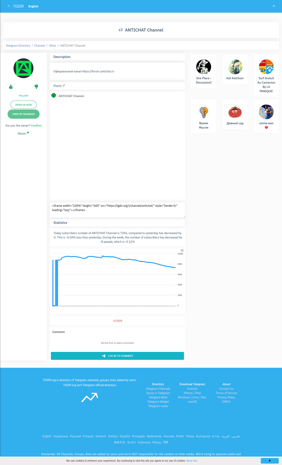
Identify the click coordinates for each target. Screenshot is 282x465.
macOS (192, 401)
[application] (117, 279)
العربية (225, 436)
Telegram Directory (18, 45)
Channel (39, 45)
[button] (181, 250)
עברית (216, 436)
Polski (180, 436)
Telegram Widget (158, 401)
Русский (75, 436)
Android (192, 388)
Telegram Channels (158, 388)
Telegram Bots (158, 397)
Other (52, 45)
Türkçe (190, 436)
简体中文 (119, 442)
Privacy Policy (226, 397)
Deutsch (100, 436)
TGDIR (18, 6)
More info (192, 460)
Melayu (157, 442)
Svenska (168, 436)
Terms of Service (226, 393)
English (47, 436)
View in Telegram (23, 114)
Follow (23, 95)
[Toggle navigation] (274, 6)
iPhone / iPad (192, 393)
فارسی (235, 436)
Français (88, 436)
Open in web (23, 104)
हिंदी (165, 442)
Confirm (36, 125)
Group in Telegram (158, 393)
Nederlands (154, 436)
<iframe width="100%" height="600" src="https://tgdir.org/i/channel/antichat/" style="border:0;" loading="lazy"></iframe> (117, 210)
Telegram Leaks (158, 406)
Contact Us (226, 388)
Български (203, 436)
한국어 (131, 442)
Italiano (113, 436)
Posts (57, 86)
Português (138, 436)
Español (125, 436)
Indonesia (144, 442)
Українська (60, 436)
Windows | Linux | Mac (192, 397)
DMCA (226, 401)
